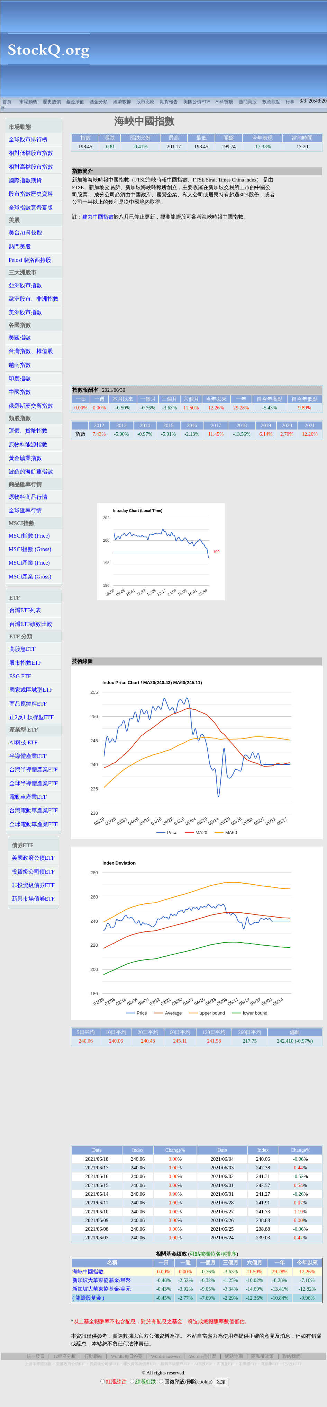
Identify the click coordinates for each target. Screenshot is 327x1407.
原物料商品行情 (28, 497)
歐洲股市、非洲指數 (33, 299)
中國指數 (20, 392)
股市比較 (145, 101)
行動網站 (93, 1356)
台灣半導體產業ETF (33, 769)
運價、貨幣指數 (28, 431)
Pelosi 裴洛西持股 (30, 260)
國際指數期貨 (25, 180)
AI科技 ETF (23, 742)
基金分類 (99, 101)
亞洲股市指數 (25, 285)
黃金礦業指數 (25, 458)
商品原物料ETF (28, 704)
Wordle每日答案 (127, 1356)
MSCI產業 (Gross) (30, 576)
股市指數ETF (25, 663)
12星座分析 (64, 1356)
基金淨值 (75, 101)
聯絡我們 (291, 1356)
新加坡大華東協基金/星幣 (101, 1280)
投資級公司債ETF (33, 872)
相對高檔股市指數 (31, 167)
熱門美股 (248, 101)
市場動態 (28, 101)
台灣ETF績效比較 (30, 624)
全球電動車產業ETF (33, 824)
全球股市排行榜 (28, 139)
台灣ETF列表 (25, 610)
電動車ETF (270, 1364)
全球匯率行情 (25, 510)
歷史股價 (52, 101)
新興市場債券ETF (33, 899)
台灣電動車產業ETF (33, 810)
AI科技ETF (203, 1364)
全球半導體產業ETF (33, 783)
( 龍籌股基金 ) (88, 1298)
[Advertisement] (212, 48)
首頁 (6, 101)
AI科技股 (225, 101)
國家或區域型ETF (30, 690)
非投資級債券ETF (33, 885)
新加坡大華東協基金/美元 (101, 1289)
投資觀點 (271, 101)
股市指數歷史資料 (31, 194)
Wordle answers (166, 1356)
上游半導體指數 (38, 1364)
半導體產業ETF (28, 756)
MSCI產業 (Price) (29, 563)
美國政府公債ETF (33, 858)
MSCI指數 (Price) (29, 536)
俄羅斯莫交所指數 (31, 406)
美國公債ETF (196, 101)
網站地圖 (234, 1356)
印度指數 (20, 378)
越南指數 (20, 365)
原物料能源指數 (28, 445)
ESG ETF (20, 676)
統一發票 (36, 1356)
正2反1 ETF (292, 1364)
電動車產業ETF (28, 797)
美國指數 (20, 337)
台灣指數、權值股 (31, 351)
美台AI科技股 (25, 233)
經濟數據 (122, 101)
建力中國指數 (97, 217)
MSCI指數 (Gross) (30, 549)
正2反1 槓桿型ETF (31, 717)
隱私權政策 (262, 1356)
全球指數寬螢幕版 (31, 208)
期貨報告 (169, 101)
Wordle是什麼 (202, 1356)
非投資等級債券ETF (139, 1364)
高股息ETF (22, 649)
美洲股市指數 (25, 312)
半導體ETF (248, 1364)
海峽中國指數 (87, 1271)
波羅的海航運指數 (31, 472)
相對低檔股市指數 (31, 153)
